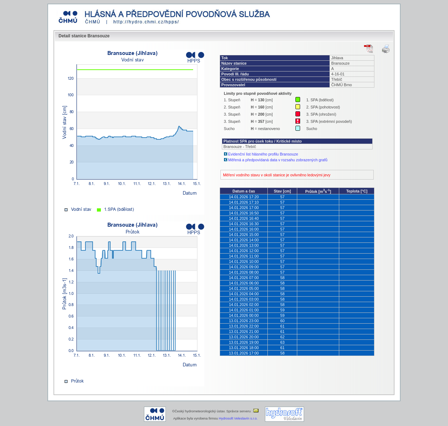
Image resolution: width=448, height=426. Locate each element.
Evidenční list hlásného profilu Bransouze (263, 154)
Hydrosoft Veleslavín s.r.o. (238, 418)
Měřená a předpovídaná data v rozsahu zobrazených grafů (278, 160)
